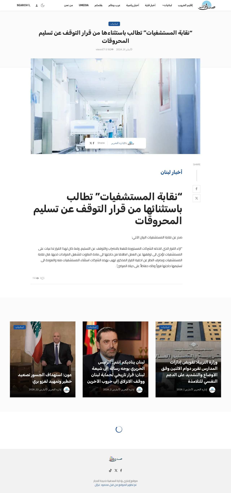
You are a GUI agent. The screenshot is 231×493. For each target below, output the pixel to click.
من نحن (68, 5)
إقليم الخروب (185, 5)
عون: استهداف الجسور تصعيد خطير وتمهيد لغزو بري (45, 378)
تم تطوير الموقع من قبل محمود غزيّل (115, 484)
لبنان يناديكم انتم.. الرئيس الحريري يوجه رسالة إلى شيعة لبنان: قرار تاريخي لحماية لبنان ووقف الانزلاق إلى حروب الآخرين (116, 372)
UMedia (84, 5)
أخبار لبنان (171, 172)
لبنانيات (168, 5)
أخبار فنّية (150, 5)
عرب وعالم (114, 5)
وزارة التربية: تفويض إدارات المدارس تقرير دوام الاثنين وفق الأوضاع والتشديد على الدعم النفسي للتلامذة (189, 372)
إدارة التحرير (117, 143)
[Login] (36, 5)
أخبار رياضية (132, 5)
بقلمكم (99, 5)
